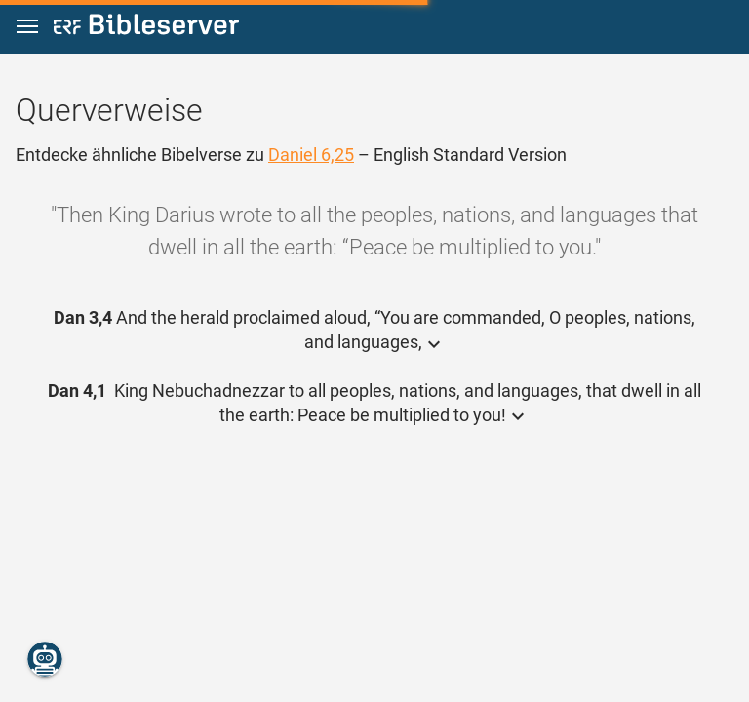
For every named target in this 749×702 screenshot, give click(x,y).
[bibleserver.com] (146, 28)
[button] (27, 27)
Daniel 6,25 (311, 154)
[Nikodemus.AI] (44, 659)
